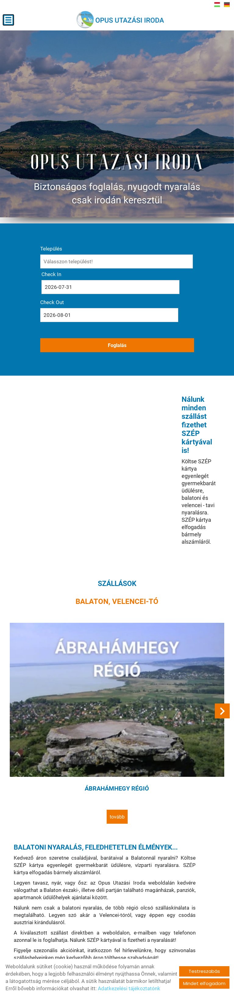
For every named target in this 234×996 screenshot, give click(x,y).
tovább (117, 681)
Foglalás (117, 320)
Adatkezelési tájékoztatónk (129, 988)
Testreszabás (204, 971)
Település (51, 254)
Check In (51, 279)
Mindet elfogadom (204, 983)
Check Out (131, 279)
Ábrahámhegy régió (117, 655)
